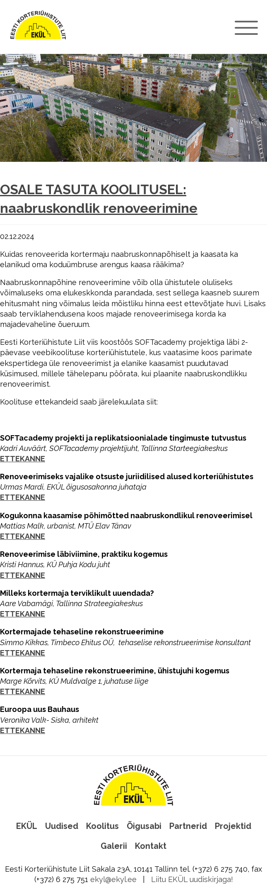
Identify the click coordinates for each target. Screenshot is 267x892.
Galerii (114, 846)
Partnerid (188, 826)
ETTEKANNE (22, 458)
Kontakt (150, 846)
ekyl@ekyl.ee (113, 879)
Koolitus (102, 826)
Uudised (61, 826)
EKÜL (26, 826)
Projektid (233, 826)
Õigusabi (144, 826)
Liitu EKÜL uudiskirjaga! (192, 879)
